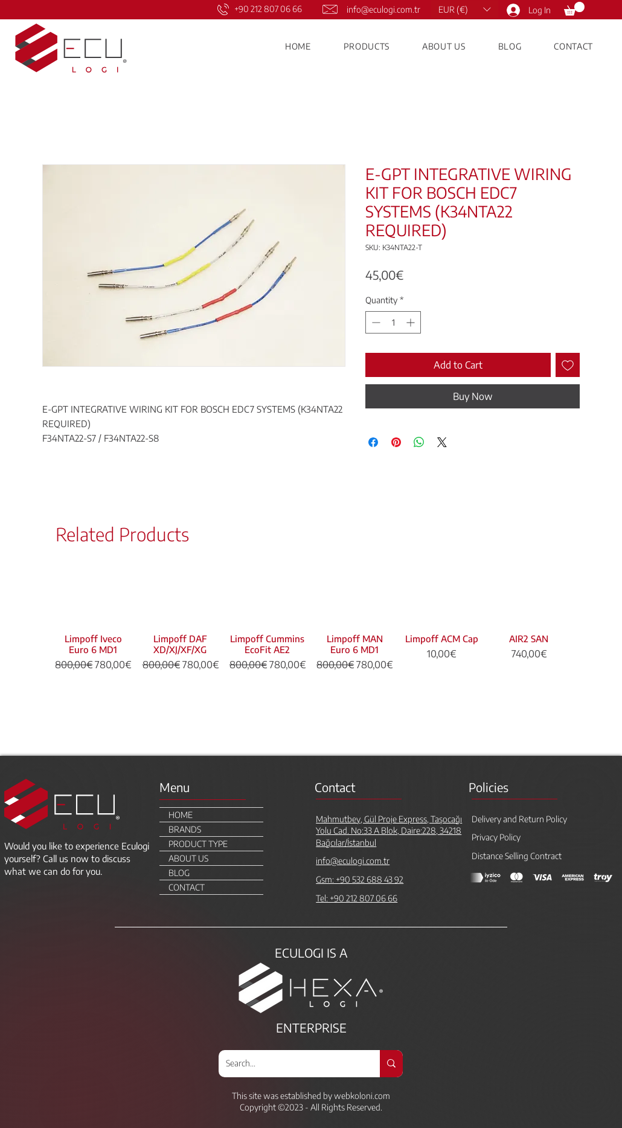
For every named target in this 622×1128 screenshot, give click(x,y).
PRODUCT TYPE (198, 844)
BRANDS (184, 829)
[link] (574, 9)
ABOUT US (188, 858)
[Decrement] (374, 322)
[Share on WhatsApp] (419, 442)
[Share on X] (442, 442)
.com (381, 1096)
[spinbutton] (393, 322)
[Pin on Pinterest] (396, 442)
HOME (180, 815)
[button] (464, 9)
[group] (311, 656)
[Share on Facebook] (373, 442)
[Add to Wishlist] (568, 365)
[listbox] (464, 9)
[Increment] (411, 322)
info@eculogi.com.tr (383, 9)
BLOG (179, 873)
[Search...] (290, 1063)
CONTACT (186, 887)
